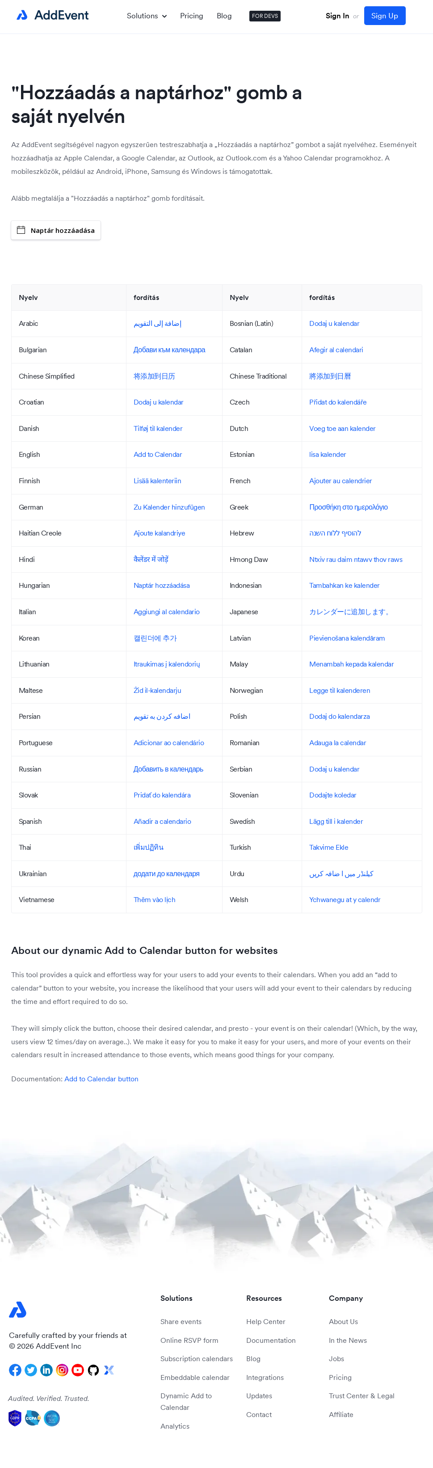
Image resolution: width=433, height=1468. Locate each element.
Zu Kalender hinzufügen (169, 506)
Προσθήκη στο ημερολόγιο (348, 506)
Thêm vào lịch (155, 899)
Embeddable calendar (195, 1377)
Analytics (174, 1426)
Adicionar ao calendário (169, 742)
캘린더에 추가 (155, 637)
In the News (348, 1340)
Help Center (266, 1321)
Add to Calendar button (101, 1078)
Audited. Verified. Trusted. (48, 1398)
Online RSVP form (189, 1340)
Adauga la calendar (337, 742)
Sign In (337, 16)
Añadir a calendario (162, 821)
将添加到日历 (154, 375)
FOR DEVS (265, 16)
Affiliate (341, 1414)
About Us (343, 1321)
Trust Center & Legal (362, 1395)
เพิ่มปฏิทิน (149, 847)
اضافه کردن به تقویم (162, 716)
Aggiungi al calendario (167, 611)
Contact (259, 1414)
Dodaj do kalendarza (339, 716)
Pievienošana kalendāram (347, 637)
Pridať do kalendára (162, 794)
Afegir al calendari (336, 349)
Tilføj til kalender (158, 428)
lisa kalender (327, 454)
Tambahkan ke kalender (344, 585)
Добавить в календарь (168, 768)
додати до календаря (167, 873)
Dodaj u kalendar (334, 323)
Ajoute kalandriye (159, 532)
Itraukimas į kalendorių (167, 663)
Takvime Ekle (328, 847)
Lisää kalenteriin (157, 480)
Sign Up (384, 16)
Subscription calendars (196, 1358)
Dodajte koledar (333, 794)
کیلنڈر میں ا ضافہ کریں (341, 873)
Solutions (147, 16)
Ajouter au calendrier (340, 480)
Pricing (191, 16)
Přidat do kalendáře (338, 401)
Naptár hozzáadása (56, 230)
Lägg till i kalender (336, 821)
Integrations (265, 1377)
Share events (181, 1321)
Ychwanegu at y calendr (344, 899)
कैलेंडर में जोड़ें (151, 559)
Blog (224, 16)
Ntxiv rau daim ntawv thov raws (355, 559)
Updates (259, 1395)
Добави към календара (169, 349)
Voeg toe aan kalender (342, 428)
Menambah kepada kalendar (351, 663)
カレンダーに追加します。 (350, 611)
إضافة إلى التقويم (157, 323)
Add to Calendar (158, 454)
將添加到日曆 (330, 375)
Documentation (271, 1340)
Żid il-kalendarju (157, 690)
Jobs (336, 1358)
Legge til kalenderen (339, 690)
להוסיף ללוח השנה (335, 532)
